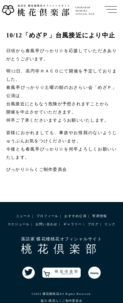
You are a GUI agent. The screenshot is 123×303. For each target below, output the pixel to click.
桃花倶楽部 (61, 273)
